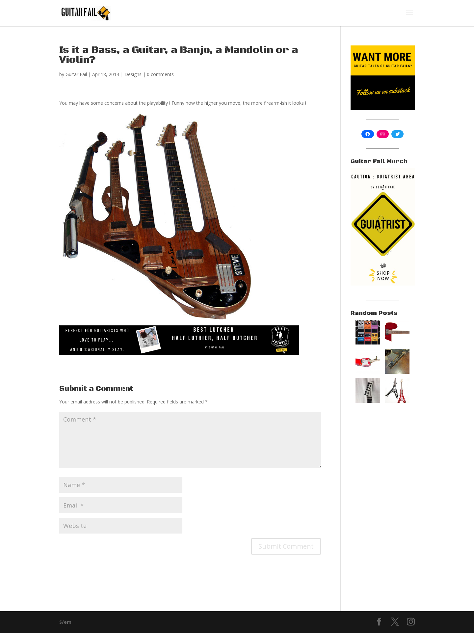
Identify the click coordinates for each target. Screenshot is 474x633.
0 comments (160, 74)
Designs (133, 74)
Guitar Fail (76, 74)
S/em (65, 622)
